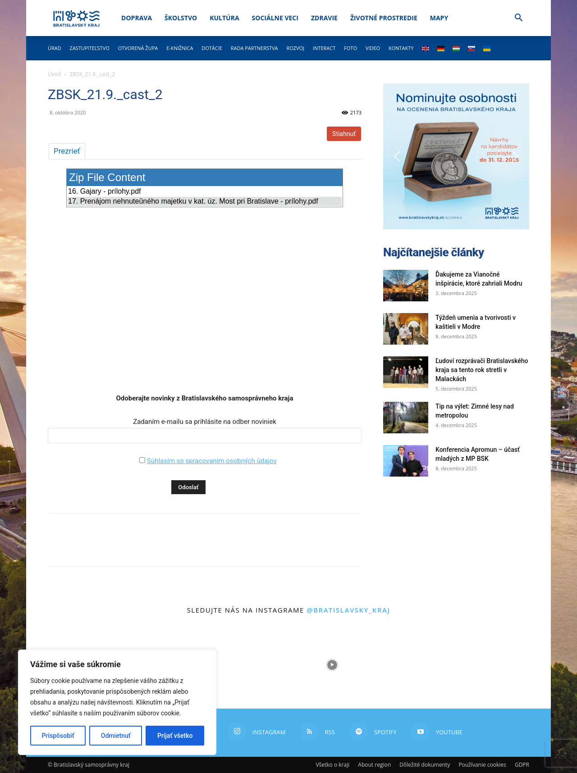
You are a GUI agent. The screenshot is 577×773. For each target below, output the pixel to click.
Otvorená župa (138, 48)
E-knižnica (179, 48)
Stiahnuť (344, 133)
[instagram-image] (244, 665)
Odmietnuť (116, 735)
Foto (350, 48)
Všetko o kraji (332, 764)
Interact (324, 48)
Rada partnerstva (254, 48)
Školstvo (181, 18)
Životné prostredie (383, 18)
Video (373, 48)
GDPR (522, 764)
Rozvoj (295, 48)
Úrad (54, 48)
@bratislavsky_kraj (348, 609)
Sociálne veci (275, 18)
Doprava (136, 18)
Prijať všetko (174, 735)
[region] (117, 702)
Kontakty (401, 48)
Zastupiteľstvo (90, 48)
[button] (518, 18)
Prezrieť (67, 150)
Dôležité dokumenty (424, 764)
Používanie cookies (482, 764)
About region (374, 764)
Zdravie (324, 18)
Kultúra (224, 18)
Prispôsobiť (58, 735)
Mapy (439, 18)
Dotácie (211, 48)
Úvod (54, 74)
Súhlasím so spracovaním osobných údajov (212, 461)
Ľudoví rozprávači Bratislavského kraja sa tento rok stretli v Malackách (481, 369)
